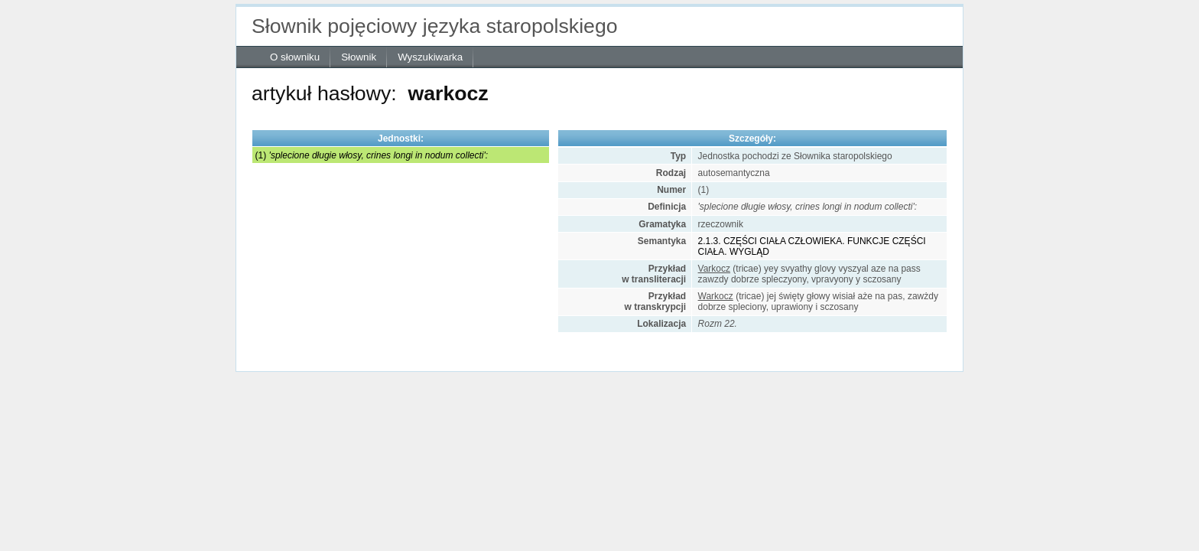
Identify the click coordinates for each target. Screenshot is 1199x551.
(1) (372, 155)
